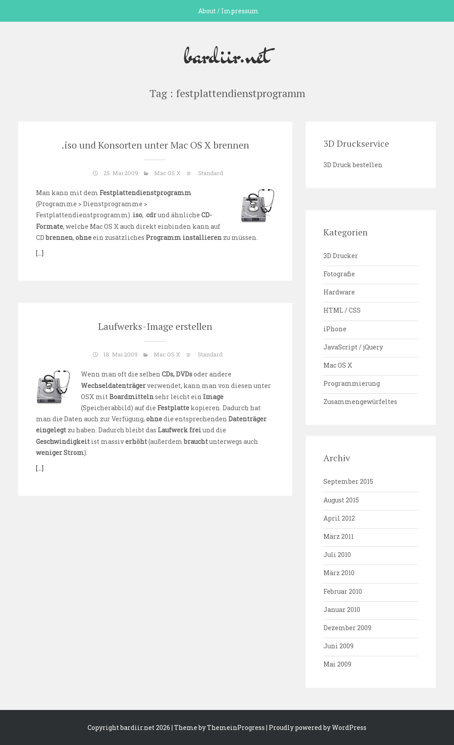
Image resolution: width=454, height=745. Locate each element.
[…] (40, 253)
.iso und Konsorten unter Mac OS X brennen (155, 144)
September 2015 (348, 481)
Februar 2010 (342, 591)
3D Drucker (340, 255)
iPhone (334, 329)
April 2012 (339, 518)
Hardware (339, 292)
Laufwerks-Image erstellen (155, 326)
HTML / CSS (342, 310)
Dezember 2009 (347, 627)
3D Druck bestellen (352, 165)
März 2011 (338, 536)
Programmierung (351, 383)
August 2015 (341, 500)
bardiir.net (227, 54)
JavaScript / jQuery (353, 347)
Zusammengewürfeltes (360, 401)
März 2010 (338, 573)
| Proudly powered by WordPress (316, 727)
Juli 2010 (337, 554)
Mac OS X (167, 173)
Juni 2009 (338, 646)
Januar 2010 (341, 609)
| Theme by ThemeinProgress (218, 727)
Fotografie (339, 274)
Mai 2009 (337, 664)
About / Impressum (228, 11)
